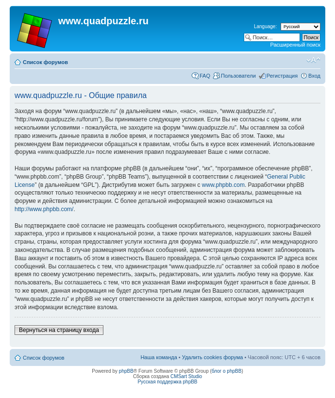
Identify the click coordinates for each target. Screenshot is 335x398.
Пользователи (238, 76)
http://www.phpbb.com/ (44, 209)
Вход (314, 76)
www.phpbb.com (223, 185)
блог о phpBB (227, 371)
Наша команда (158, 357)
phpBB (126, 371)
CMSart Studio (186, 376)
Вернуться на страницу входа (59, 330)
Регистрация (282, 76)
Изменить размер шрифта (313, 60)
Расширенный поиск (295, 45)
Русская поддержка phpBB (167, 381)
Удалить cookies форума (212, 357)
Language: (265, 26)
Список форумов (45, 62)
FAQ (205, 76)
